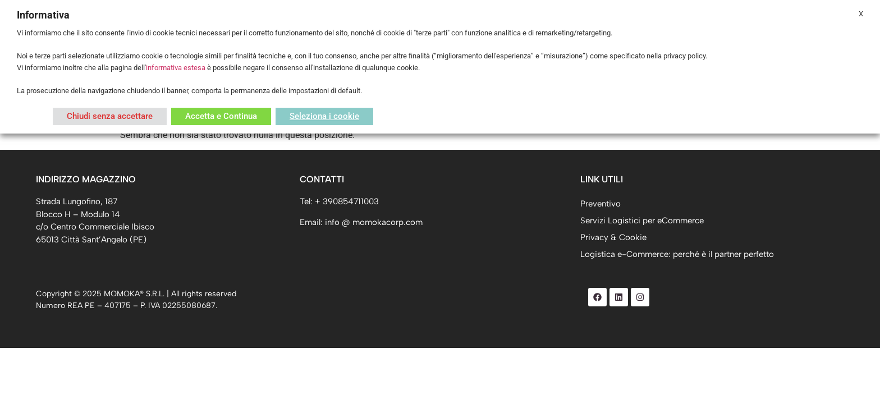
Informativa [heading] (43, 15)
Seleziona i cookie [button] (324, 116)
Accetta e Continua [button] (221, 116)
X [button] (861, 14)
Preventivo (600, 204)
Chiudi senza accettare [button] (110, 116)
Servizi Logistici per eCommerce (642, 220)
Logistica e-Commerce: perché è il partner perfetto (677, 254)
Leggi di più (35, 116)
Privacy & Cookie (613, 237)
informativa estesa (175, 67)
